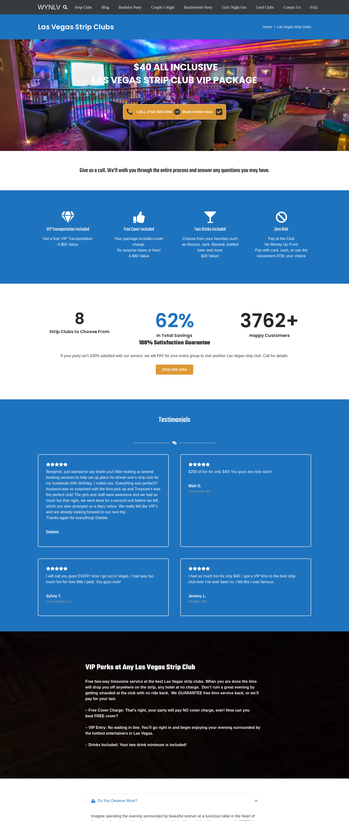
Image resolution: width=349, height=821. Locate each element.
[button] (65, 7)
